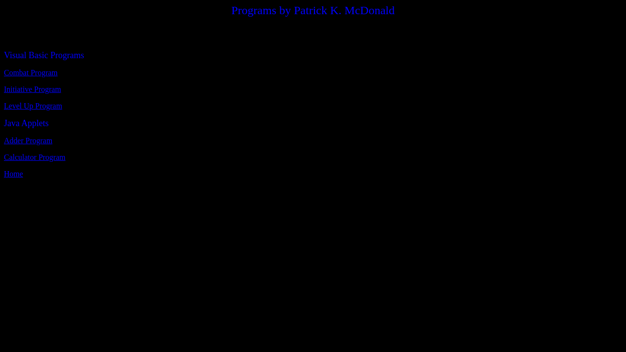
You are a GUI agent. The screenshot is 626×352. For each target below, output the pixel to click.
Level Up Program (33, 106)
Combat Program (31, 72)
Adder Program (28, 140)
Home (13, 174)
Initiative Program (32, 89)
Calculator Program (35, 157)
